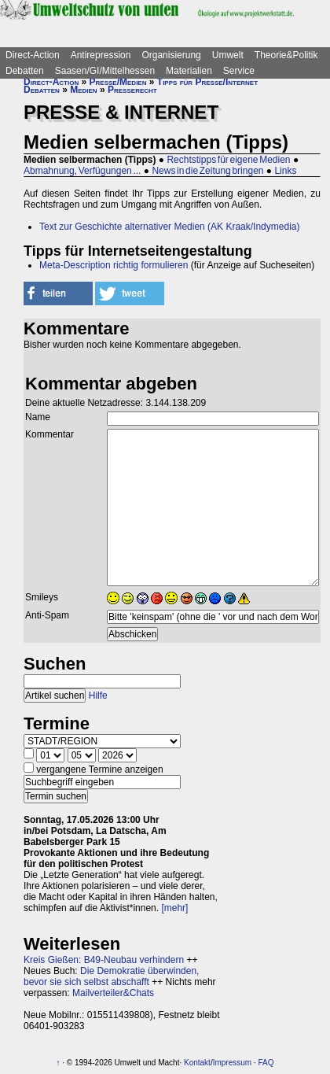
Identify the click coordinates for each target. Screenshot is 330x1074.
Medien (83, 89)
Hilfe (98, 695)
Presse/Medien (118, 81)
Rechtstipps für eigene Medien (228, 159)
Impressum (232, 1062)
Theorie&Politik (286, 55)
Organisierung (170, 55)
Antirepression (101, 55)
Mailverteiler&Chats (113, 992)
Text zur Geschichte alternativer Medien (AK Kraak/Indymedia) (169, 226)
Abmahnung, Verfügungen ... (82, 170)
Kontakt (197, 1062)
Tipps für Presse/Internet (207, 81)
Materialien (189, 70)
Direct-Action (33, 55)
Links (285, 170)
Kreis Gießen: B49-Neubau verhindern (104, 959)
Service (239, 70)
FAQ (265, 1062)
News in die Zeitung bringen (207, 170)
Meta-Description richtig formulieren (113, 265)
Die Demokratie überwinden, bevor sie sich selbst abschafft (111, 976)
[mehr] (174, 907)
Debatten (25, 70)
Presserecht (132, 89)
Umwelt (228, 55)
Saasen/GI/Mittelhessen (105, 70)
